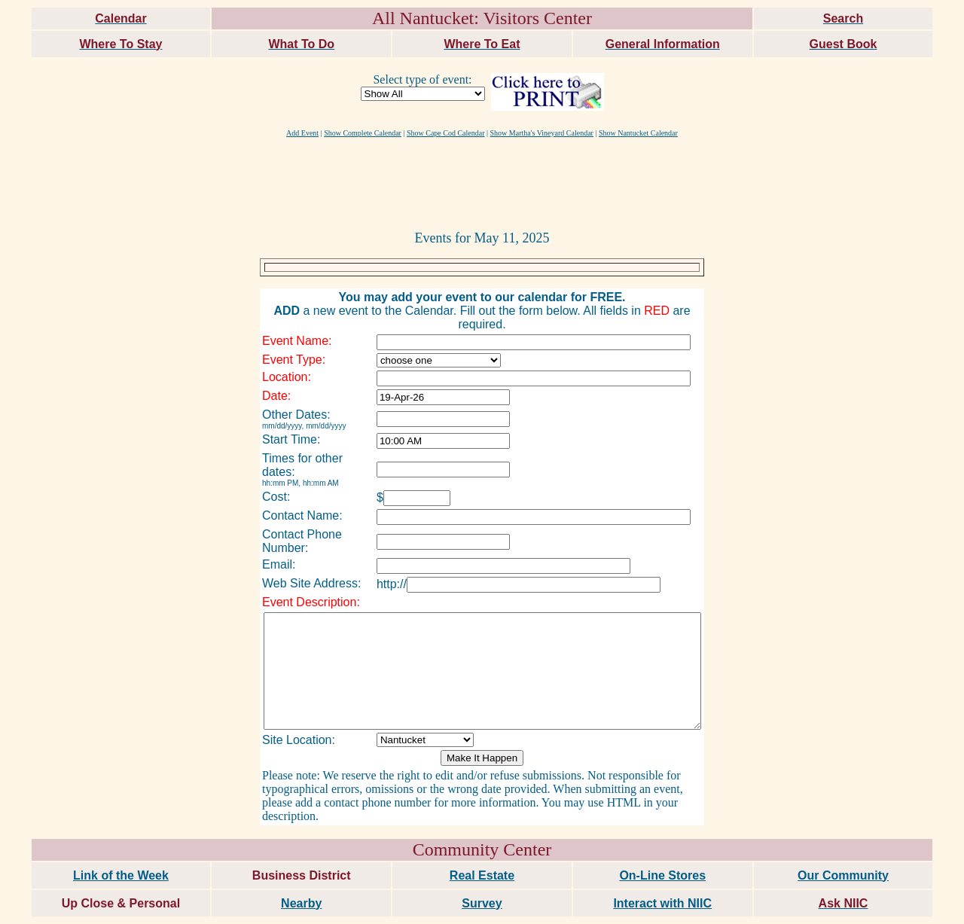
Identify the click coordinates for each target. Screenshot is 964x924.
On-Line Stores (662, 846)
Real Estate (482, 846)
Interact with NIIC (662, 874)
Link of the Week (121, 846)
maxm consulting (921, 906)
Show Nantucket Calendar (638, 133)
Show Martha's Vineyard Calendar (541, 133)
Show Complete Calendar (362, 133)
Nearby (301, 874)
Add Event (302, 133)
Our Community (843, 846)
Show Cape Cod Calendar (446, 133)
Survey (482, 874)
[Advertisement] (482, 183)
